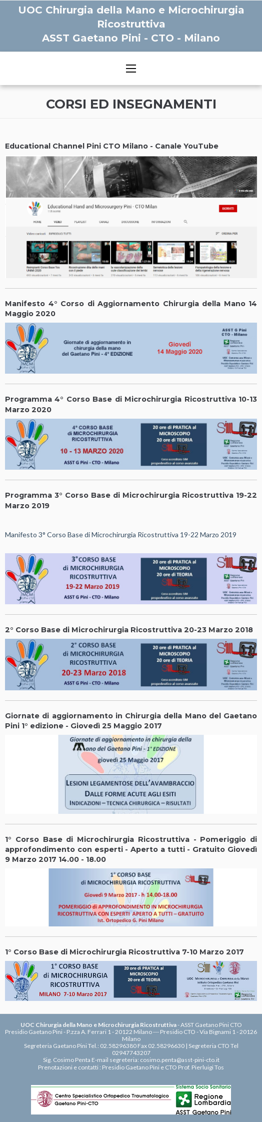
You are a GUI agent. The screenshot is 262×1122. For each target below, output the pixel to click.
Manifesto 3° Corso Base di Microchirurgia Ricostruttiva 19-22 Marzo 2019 (120, 534)
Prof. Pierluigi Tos (201, 1067)
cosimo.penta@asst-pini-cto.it (180, 1059)
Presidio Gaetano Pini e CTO (139, 1067)
